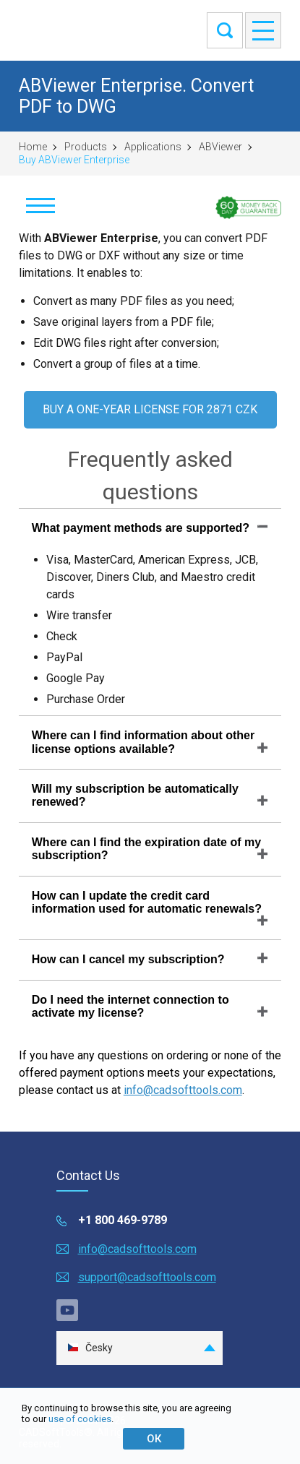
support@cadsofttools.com (147, 1277)
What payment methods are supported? (140, 528)
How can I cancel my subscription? (128, 959)
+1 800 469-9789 (122, 1220)
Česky (90, 1348)
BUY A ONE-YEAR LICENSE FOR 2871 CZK (150, 409)
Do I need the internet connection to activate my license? (130, 1006)
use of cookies (79, 1418)
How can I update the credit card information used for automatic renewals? (147, 902)
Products (85, 146)
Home (33, 146)
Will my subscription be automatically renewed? (135, 795)
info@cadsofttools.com (183, 1090)
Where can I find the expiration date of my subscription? (146, 848)
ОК (154, 1438)
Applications (152, 146)
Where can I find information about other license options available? (143, 741)
